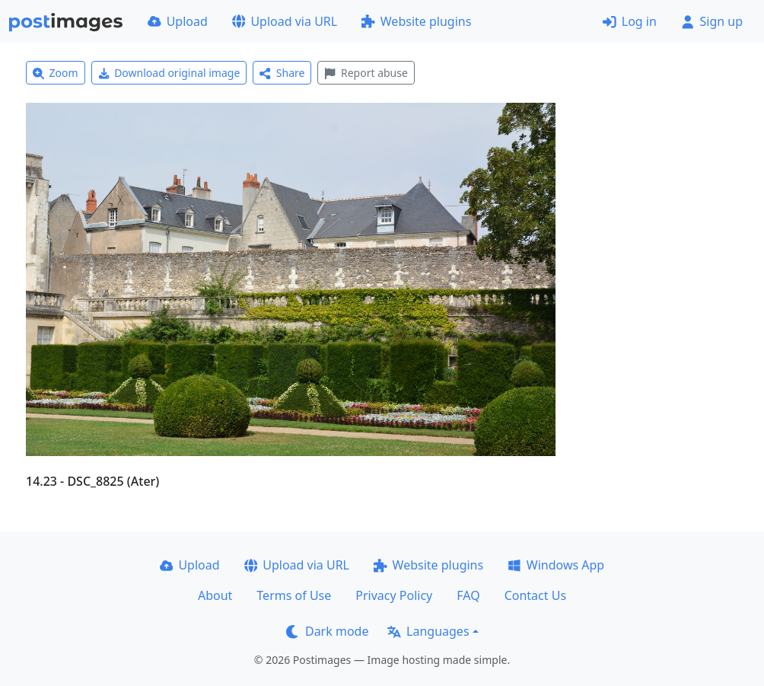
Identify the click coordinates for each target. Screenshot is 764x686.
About (215, 595)
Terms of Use (293, 595)
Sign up (712, 21)
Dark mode (327, 631)
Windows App (556, 565)
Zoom (55, 72)
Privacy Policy (393, 595)
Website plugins (416, 21)
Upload (178, 21)
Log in (630, 21)
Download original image (169, 72)
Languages (428, 631)
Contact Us (535, 595)
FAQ (468, 595)
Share (281, 72)
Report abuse (365, 72)
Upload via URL (284, 21)
